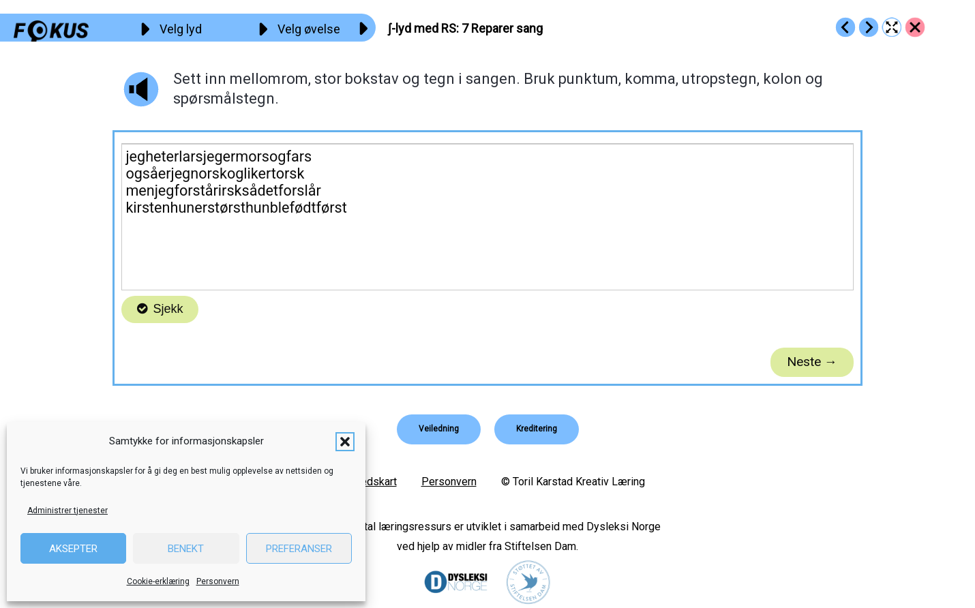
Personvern (217, 581)
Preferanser (299, 549)
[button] (345, 442)
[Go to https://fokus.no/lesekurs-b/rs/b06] (845, 27)
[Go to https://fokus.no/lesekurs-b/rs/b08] (868, 27)
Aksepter (73, 549)
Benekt (186, 549)
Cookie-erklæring (158, 581)
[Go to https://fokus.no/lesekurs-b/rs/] (915, 27)
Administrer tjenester (67, 510)
